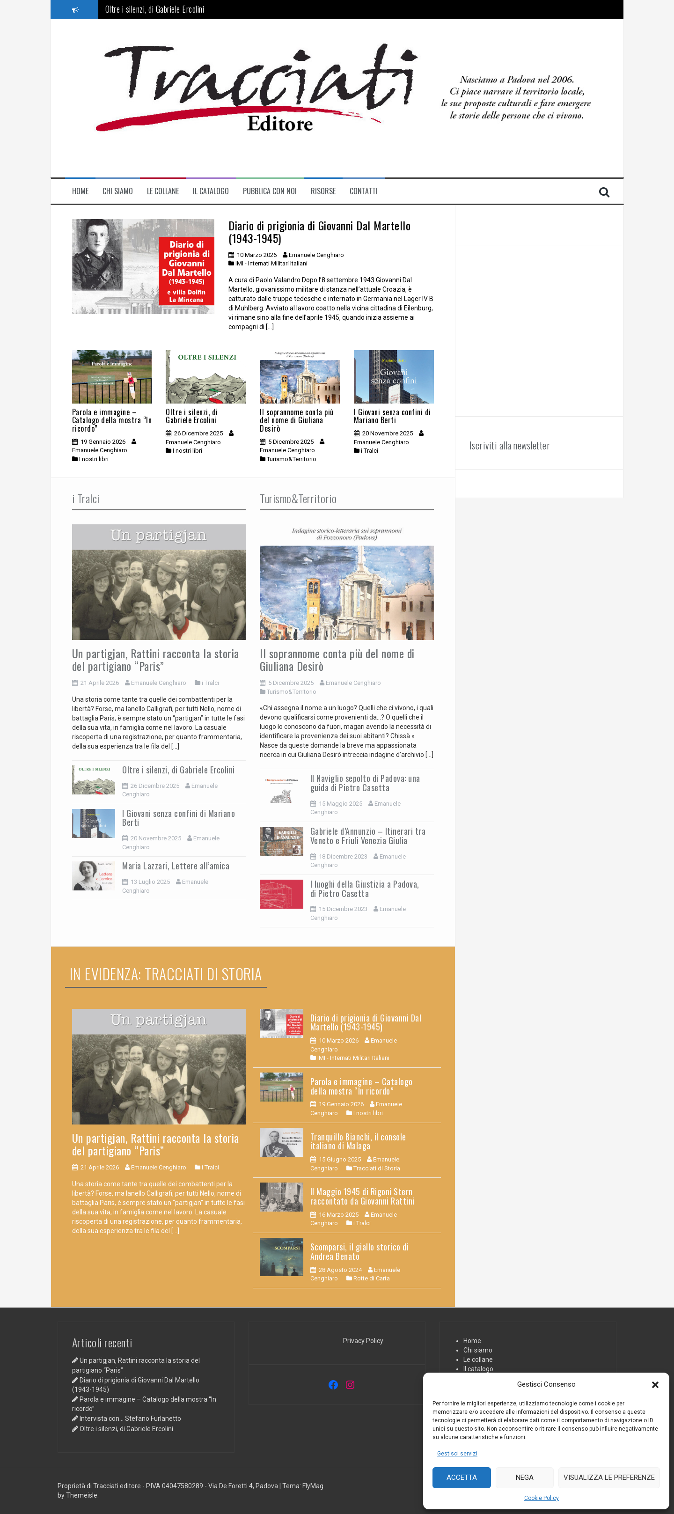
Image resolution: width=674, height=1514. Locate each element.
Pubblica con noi (270, 191)
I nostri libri (94, 459)
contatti (364, 191)
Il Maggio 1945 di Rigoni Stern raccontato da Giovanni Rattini (362, 1196)
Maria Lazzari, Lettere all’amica (175, 866)
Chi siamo (118, 191)
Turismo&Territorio (291, 459)
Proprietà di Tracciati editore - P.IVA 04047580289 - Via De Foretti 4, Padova (168, 1486)
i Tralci (369, 450)
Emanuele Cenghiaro (316, 254)
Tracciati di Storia (376, 1168)
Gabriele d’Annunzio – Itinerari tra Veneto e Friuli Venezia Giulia (368, 835)
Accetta (462, 1477)
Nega (525, 1477)
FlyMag (312, 1486)
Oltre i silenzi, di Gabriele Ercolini (155, 9)
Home (80, 191)
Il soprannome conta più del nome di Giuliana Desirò (297, 420)
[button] (655, 1384)
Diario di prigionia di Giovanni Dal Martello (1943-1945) (319, 231)
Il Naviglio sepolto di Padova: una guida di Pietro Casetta (365, 783)
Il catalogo (211, 191)
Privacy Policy (363, 1341)
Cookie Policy (541, 1498)
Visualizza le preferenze (609, 1477)
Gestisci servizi (457, 1453)
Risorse (323, 191)
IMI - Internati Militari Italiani (271, 263)
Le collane (163, 191)
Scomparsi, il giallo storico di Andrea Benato (359, 1251)
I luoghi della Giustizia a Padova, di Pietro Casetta (364, 888)
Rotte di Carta (371, 1278)
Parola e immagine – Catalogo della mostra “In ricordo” (112, 420)
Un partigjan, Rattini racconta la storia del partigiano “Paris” (155, 659)
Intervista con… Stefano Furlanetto (130, 1418)
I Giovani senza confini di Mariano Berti (392, 416)
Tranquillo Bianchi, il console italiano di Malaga (358, 1141)
